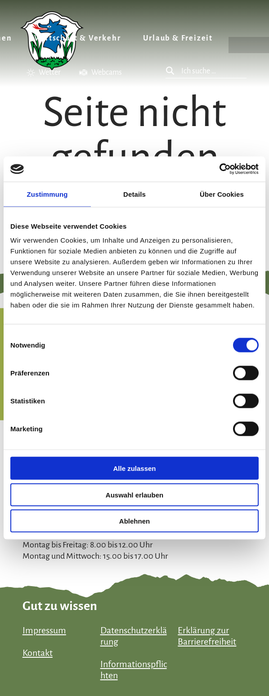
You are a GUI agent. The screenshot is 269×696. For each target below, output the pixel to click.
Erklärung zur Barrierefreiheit (207, 635)
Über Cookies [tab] (222, 194)
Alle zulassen (134, 468)
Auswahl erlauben (134, 494)
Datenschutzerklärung (133, 635)
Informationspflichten (133, 669)
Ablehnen (134, 521)
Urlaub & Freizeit (178, 38)
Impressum (44, 630)
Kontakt (37, 653)
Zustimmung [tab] (47, 194)
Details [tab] (134, 194)
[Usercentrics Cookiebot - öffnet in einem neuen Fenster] (219, 169)
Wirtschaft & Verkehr (77, 38)
